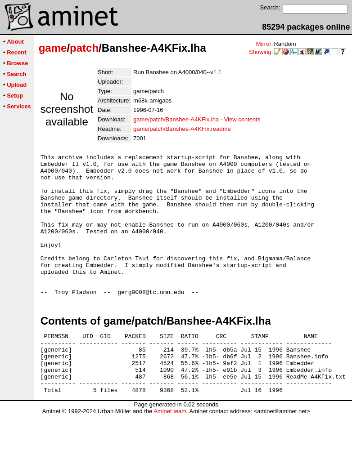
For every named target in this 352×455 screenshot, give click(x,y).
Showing (260, 52)
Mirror (263, 43)
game (53, 48)
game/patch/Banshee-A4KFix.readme (182, 128)
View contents (242, 119)
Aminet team (169, 451)
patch (84, 48)
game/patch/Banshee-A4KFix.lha (176, 119)
